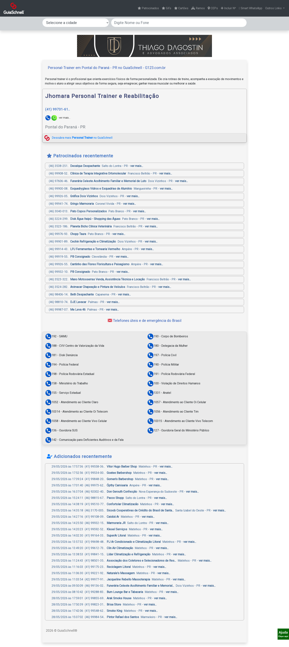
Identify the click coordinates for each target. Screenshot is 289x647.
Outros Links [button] (273, 8)
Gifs (166, 8)
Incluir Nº (228, 8)
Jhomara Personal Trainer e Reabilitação (102, 96)
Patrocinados (148, 8)
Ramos (198, 8)
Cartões (181, 8)
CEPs (213, 8)
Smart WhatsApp (250, 8)
